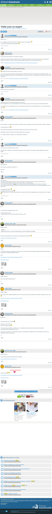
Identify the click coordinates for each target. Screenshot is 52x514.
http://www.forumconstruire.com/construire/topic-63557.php (18, 78)
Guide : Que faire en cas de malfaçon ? (32, 413)
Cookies (17, 511)
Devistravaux (32, 5)
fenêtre (14, 184)
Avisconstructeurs (40, 5)
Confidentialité (13, 511)
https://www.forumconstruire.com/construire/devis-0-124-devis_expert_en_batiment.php (21, 62)
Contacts (12, 510)
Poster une (32, 391)
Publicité (47, 510)
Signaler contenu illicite (18, 510)
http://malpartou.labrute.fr (5, 259)
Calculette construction (32, 510)
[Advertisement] (26, 345)
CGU (37, 510)
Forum (3, 5)
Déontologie (44, 510)
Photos (18, 5)
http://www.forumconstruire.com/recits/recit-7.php (9, 238)
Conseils (25, 5)
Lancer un (20, 391)
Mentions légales (25, 510)
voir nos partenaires (3, 504)
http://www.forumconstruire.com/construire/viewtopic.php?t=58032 (11, 257)
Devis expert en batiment (18, 413)
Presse (40, 510)
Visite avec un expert (11, 26)
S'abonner (48, 31)
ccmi (5, 42)
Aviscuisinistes (48, 5)
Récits (11, 5)
